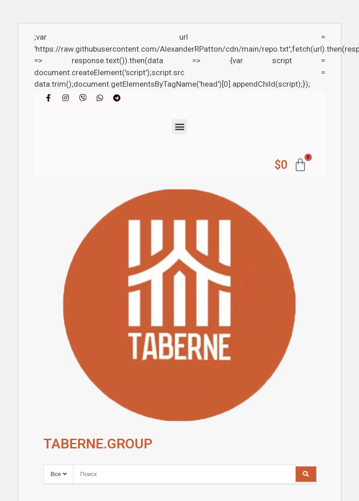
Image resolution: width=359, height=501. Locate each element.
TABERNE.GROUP (97, 443)
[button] (179, 126)
